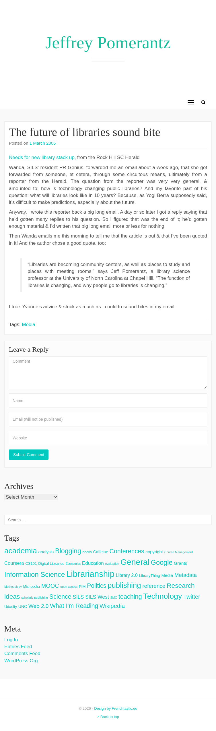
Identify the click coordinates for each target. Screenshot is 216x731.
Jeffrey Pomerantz (108, 42)
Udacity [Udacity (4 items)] (10, 606)
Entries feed (18, 646)
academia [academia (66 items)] (20, 550)
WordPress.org (21, 660)
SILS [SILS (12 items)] (78, 597)
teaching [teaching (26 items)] (130, 596)
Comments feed (22, 653)
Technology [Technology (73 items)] (162, 596)
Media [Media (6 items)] (167, 575)
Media (28, 324)
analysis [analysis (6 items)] (46, 551)
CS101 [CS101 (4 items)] (31, 563)
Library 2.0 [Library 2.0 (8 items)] (127, 575)
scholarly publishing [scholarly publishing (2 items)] (34, 597)
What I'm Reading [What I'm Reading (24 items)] (74, 605)
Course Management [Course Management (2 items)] (178, 552)
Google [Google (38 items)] (162, 562)
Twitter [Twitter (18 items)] (191, 597)
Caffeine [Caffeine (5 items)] (100, 552)
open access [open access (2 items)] (68, 586)
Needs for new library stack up (42, 157)
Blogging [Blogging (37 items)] (68, 551)
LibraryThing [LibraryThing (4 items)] (149, 575)
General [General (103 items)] (134, 562)
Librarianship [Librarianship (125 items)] (90, 574)
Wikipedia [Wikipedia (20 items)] (112, 606)
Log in (11, 639)
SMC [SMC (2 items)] (113, 597)
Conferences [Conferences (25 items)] (126, 551)
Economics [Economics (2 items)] (73, 563)
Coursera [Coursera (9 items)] (14, 563)
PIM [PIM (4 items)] (82, 586)
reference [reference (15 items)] (153, 586)
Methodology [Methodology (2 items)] (13, 586)
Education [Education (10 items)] (93, 563)
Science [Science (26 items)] (60, 596)
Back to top (108, 717)
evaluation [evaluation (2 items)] (112, 563)
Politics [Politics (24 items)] (96, 585)
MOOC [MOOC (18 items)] (50, 586)
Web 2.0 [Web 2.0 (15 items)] (38, 606)
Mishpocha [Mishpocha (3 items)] (31, 587)
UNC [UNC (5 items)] (22, 606)
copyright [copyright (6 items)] (154, 551)
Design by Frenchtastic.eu (115, 708)
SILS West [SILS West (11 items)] (97, 597)
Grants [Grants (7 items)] (180, 563)
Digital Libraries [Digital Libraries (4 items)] (51, 563)
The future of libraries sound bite (84, 132)
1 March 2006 (43, 143)
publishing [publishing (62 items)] (124, 585)
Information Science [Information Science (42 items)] (34, 574)
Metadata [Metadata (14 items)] (185, 575)
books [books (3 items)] (87, 552)
